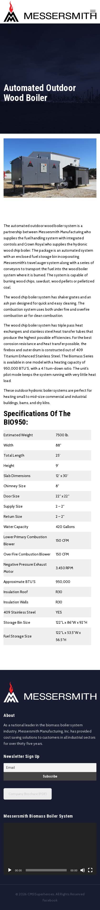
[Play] (9, 870)
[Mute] (82, 870)
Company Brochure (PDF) (28, 794)
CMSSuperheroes (41, 894)
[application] (50, 849)
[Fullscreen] (90, 870)
